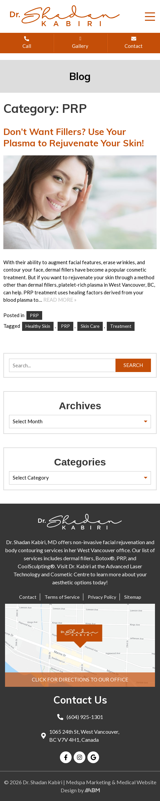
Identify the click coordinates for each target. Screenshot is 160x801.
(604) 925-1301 (80, 717)
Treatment (120, 326)
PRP (34, 315)
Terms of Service (62, 597)
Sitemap (132, 597)
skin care (90, 326)
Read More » (59, 300)
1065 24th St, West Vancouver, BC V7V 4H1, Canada (80, 735)
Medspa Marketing (89, 782)
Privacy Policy (102, 597)
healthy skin (37, 326)
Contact (27, 597)
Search (133, 365)
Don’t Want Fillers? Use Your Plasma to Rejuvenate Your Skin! (73, 137)
